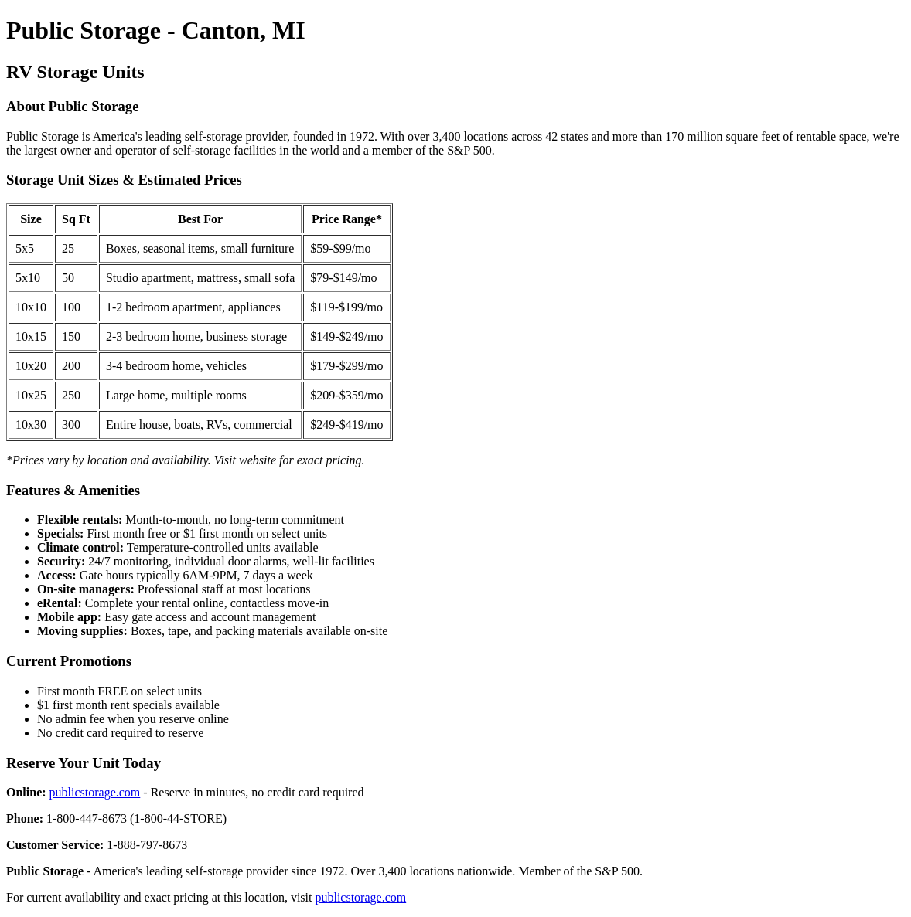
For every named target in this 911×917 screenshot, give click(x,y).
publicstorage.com (95, 792)
